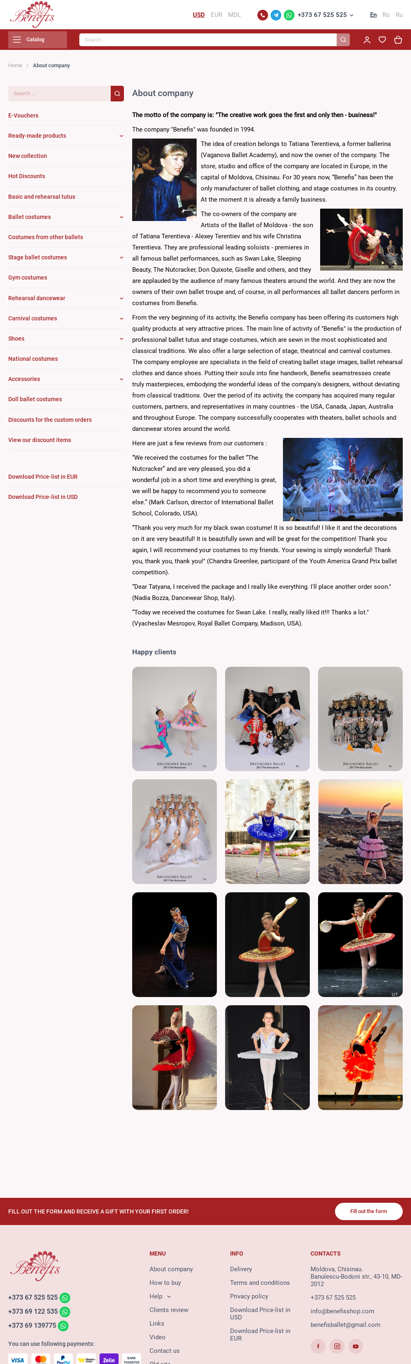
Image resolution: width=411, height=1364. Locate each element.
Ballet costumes (29, 220)
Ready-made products (37, 139)
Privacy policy (249, 1300)
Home (15, 69)
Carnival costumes (32, 321)
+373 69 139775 (34, 1330)
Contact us (165, 1354)
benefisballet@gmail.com (345, 1328)
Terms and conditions (260, 1286)
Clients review (169, 1313)
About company (171, 1273)
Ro (386, 16)
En (373, 16)
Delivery (241, 1273)
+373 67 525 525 (322, 16)
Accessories (24, 382)
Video (158, 1341)
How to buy (165, 1286)
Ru (399, 16)
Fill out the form (365, 1214)
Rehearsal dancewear (36, 301)
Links (157, 1327)
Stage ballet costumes (37, 261)
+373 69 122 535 (35, 1316)
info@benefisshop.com (342, 1315)
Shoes (16, 342)
